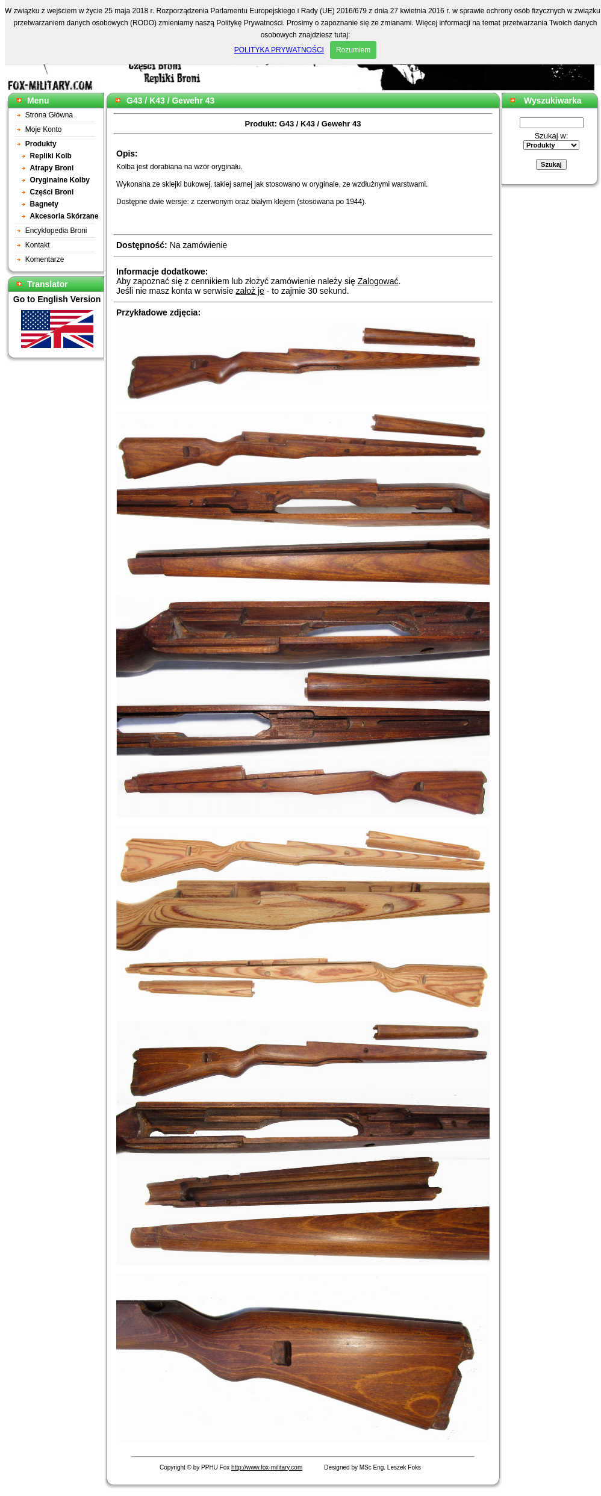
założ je (249, 291)
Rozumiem (353, 50)
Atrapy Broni (52, 168)
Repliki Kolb (51, 156)
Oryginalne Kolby (60, 180)
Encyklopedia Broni (56, 230)
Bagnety (44, 204)
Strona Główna (49, 115)
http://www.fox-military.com (266, 1467)
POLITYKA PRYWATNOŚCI (279, 50)
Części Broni (52, 192)
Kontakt (37, 245)
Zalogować (378, 281)
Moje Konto (43, 129)
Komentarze (44, 259)
